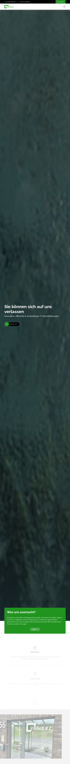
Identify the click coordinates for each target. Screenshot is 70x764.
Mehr (35, 630)
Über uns (13, 324)
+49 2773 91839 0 (25, 2)
